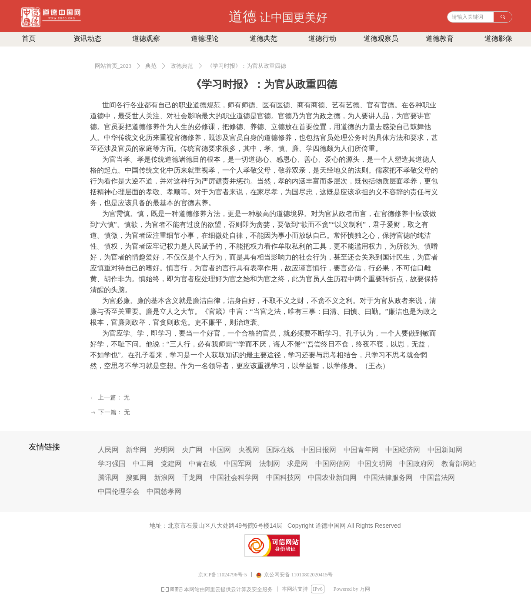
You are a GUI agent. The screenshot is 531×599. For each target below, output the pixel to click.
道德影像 (498, 38)
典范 (151, 66)
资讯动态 (87, 38)
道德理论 (205, 38)
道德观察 (146, 38)
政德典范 (181, 66)
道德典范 (263, 38)
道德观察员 (381, 38)
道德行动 (322, 38)
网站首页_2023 (113, 66)
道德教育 (440, 38)
